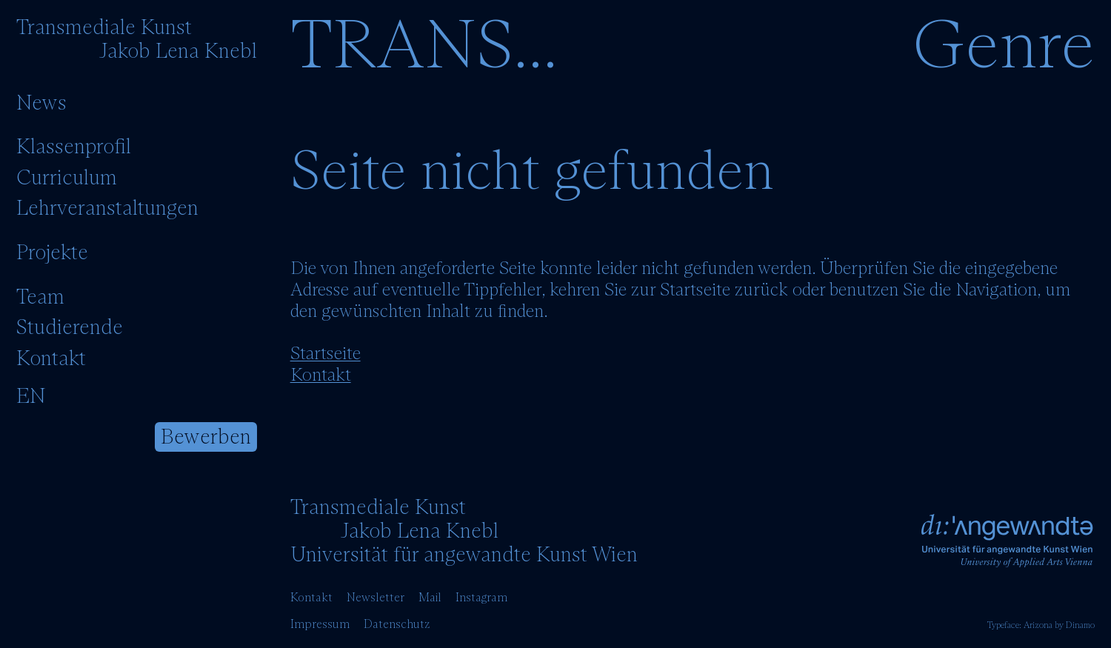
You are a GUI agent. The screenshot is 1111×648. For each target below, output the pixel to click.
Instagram (481, 598)
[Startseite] (136, 40)
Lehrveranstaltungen (107, 208)
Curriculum (66, 178)
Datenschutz (397, 624)
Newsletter (375, 598)
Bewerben (206, 437)
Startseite (325, 354)
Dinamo (1080, 625)
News (41, 103)
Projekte (52, 253)
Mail (429, 598)
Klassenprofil (73, 147)
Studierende (69, 328)
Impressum (320, 624)
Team (40, 297)
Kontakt (51, 359)
